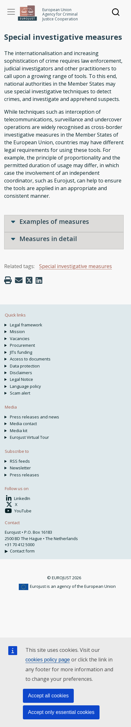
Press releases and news (34, 417)
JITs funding (21, 352)
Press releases (24, 475)
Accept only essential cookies (61, 712)
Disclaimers (21, 372)
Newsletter (20, 468)
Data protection (25, 366)
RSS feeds (20, 461)
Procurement (22, 345)
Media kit (18, 430)
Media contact (23, 423)
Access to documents (30, 359)
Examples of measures (50, 221)
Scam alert (20, 393)
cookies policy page (47, 659)
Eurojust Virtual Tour (29, 437)
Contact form (22, 551)
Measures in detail (44, 238)
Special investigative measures (75, 266)
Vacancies (20, 338)
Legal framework (26, 325)
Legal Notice (21, 379)
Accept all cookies (48, 695)
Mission (17, 331)
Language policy (25, 386)
